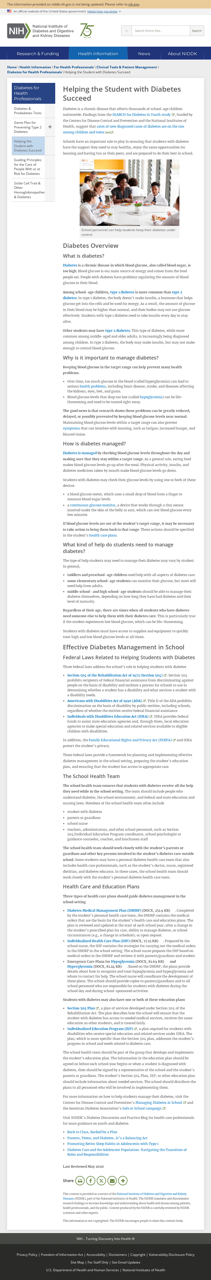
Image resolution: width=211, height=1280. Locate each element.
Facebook (90, 1180)
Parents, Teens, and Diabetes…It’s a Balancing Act (107, 1138)
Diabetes (70, 265)
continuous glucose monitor (92, 505)
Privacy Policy (27, 1254)
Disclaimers (118, 1254)
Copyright (138, 1254)
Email (112, 1180)
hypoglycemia (151, 397)
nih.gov (133, 4)
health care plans (103, 535)
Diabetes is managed (80, 453)
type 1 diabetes (122, 292)
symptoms (71, 428)
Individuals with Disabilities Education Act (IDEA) (107, 716)
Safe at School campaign (142, 1108)
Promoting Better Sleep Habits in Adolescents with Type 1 (113, 1144)
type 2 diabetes (117, 331)
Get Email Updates (126, 1262)
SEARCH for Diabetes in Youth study (141, 115)
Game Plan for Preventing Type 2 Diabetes (27, 127)
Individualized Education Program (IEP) (100, 1029)
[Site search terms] (161, 31)
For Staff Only (98, 1262)
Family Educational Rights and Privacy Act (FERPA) (130, 740)
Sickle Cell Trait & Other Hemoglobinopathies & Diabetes (29, 190)
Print (80, 1180)
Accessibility (96, 1254)
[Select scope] (126, 31)
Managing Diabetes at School (158, 1103)
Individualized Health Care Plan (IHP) (98, 941)
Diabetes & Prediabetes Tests (27, 110)
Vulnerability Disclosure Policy (172, 1254)
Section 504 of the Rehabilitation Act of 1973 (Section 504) (115, 675)
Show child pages (50, 127)
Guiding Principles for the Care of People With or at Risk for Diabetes (27, 167)
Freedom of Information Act (62, 1254)
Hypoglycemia (123, 961)
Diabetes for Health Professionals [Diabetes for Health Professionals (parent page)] (27, 93)
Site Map (77, 1262)
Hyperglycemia (80, 966)
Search (197, 31)
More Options (122, 1180)
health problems (93, 386)
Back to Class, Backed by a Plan (92, 1132)
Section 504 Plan (81, 1008)
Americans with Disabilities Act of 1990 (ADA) (104, 701)
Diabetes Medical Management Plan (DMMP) (104, 910)
